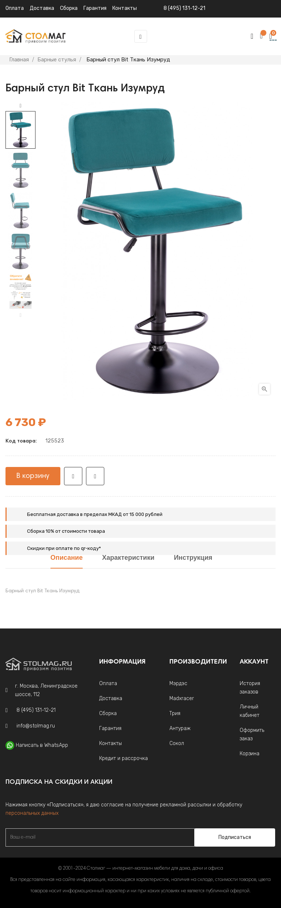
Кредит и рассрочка (123, 758)
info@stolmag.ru (35, 726)
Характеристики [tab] (128, 558)
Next (20, 106)
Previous (20, 315)
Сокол (176, 743)
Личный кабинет (249, 711)
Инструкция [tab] (193, 558)
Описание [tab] (66, 558)
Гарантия (110, 728)
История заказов (250, 687)
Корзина (249, 754)
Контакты (110, 743)
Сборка (69, 8)
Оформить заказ (252, 734)
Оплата (14, 8)
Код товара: (21, 441)
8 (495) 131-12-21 (184, 8)
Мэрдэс (178, 683)
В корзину (32, 476)
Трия (174, 713)
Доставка (42, 8)
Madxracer (181, 698)
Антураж (180, 728)
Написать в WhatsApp (42, 745)
